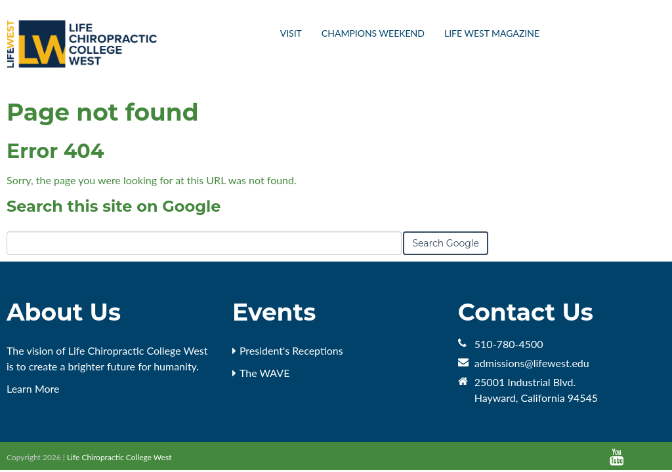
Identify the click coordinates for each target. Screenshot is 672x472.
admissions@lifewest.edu (531, 363)
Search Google (445, 243)
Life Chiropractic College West (119, 457)
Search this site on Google (113, 206)
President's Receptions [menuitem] (291, 350)
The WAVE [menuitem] (265, 372)
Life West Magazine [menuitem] (491, 33)
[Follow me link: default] (634, 457)
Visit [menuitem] (291, 33)
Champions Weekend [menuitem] (373, 33)
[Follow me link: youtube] (616, 457)
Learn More (33, 388)
